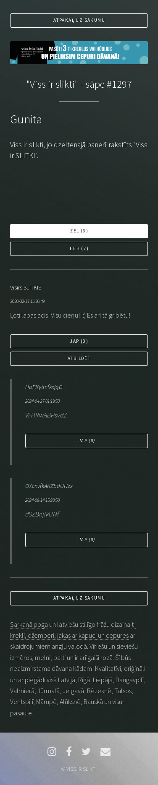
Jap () (79, 341)
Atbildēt (79, 358)
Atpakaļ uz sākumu (79, 20)
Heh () (79, 248)
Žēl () (79, 231)
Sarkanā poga (29, 624)
